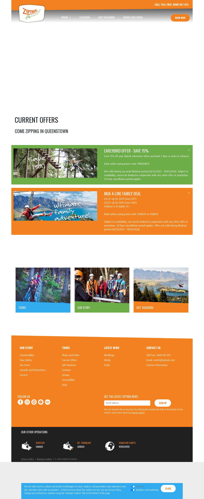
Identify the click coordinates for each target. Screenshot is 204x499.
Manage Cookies (44, 477)
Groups (65, 394)
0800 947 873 (180, 4)
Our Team (25, 384)
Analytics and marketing (147, 489)
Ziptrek (32, 13)
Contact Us (153, 366)
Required (140, 486)
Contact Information (157, 384)
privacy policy (138, 431)
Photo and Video (135, 17)
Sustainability (27, 374)
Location (86, 17)
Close (168, 488)
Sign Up (163, 422)
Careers (24, 394)
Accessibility (68, 398)
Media (107, 379)
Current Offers (69, 379)
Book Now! (180, 18)
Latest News (111, 366)
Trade (107, 384)
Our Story (26, 366)
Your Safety (26, 379)
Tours (66, 366)
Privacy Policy (27, 477)
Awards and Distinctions (33, 389)
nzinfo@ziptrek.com (164, 379)
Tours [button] (65, 17)
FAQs (64, 403)
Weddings (109, 374)
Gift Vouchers (108, 17)
